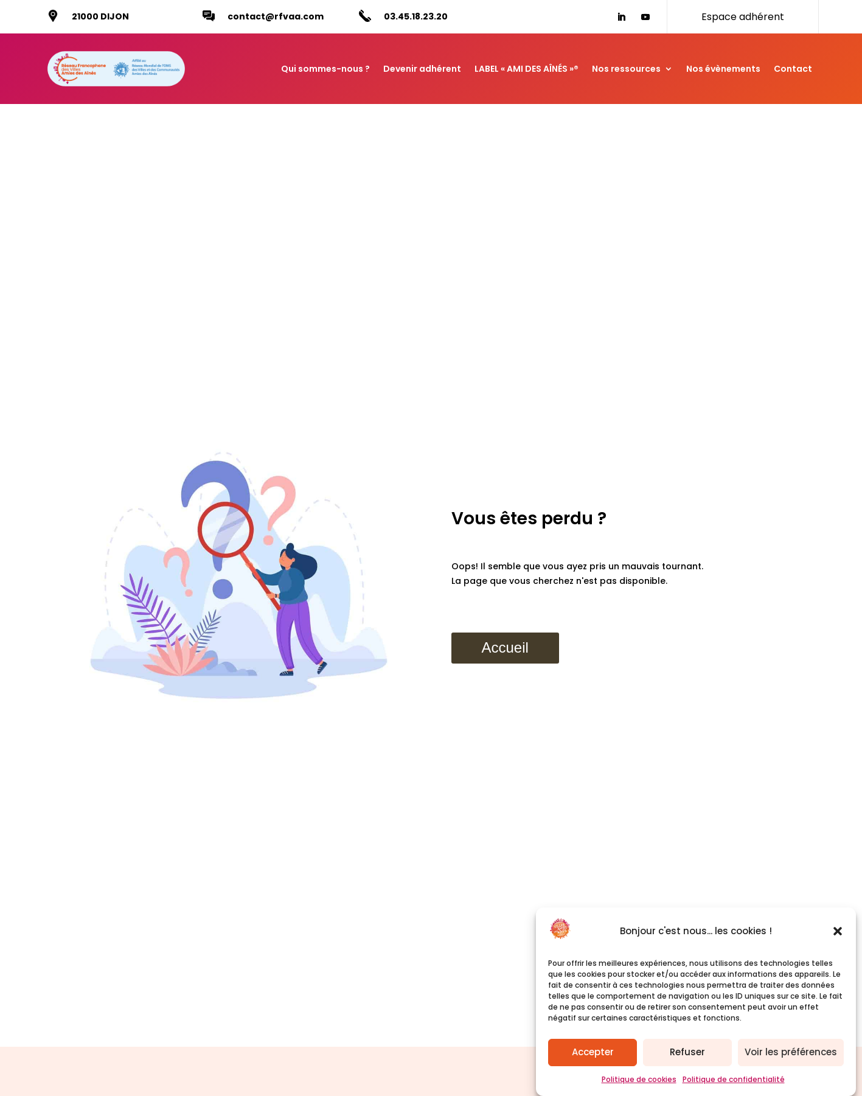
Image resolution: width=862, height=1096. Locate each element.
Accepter (593, 1058)
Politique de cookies (639, 1085)
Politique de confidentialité (734, 1085)
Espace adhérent (742, 17)
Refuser (687, 1058)
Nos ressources (626, 69)
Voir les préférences (791, 1058)
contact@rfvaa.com (276, 16)
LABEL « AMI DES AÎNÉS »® (526, 69)
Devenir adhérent (422, 69)
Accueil (505, 647)
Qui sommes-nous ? (325, 69)
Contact (793, 69)
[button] (838, 937)
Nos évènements (723, 69)
